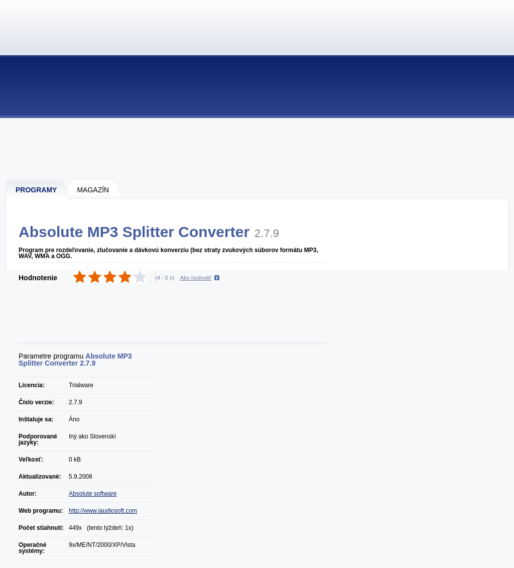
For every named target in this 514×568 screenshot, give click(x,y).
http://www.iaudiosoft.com (103, 510)
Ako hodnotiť (195, 278)
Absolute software (92, 493)
